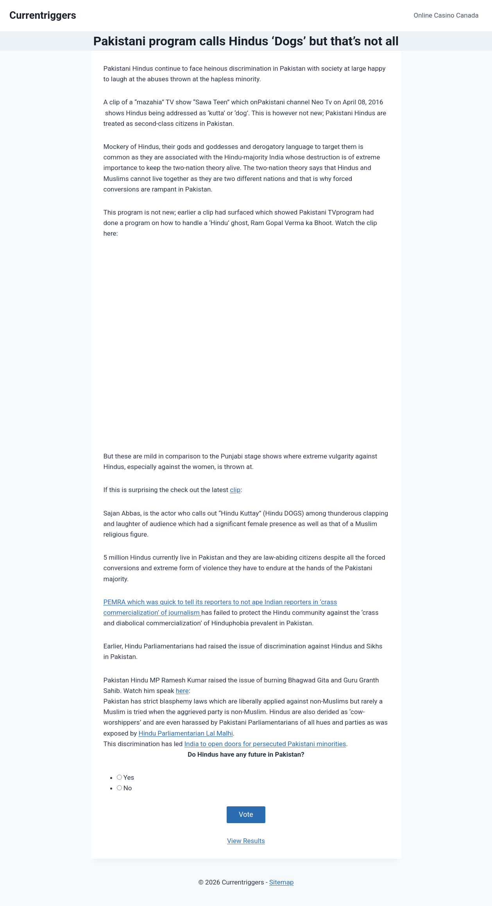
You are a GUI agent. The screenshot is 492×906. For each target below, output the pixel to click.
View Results (246, 841)
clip (235, 490)
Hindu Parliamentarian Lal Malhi (186, 733)
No (127, 788)
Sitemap (281, 882)
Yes (128, 777)
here (182, 691)
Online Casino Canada (446, 15)
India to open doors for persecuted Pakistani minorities (265, 744)
